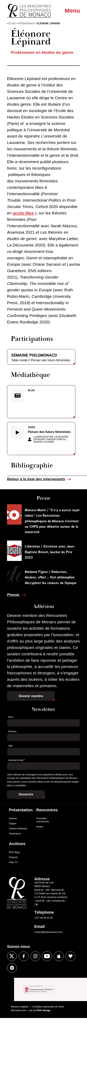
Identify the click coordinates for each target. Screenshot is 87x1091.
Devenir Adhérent (18, 828)
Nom (10, 717)
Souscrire (26, 794)
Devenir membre (31, 696)
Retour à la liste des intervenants (36, 479)
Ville (10, 745)
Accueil (11, 23)
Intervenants (26, 23)
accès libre (23, 213)
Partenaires (15, 833)
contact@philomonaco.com (48, 932)
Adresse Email (16, 760)
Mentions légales (19, 1006)
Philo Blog (14, 852)
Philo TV (13, 862)
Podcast (13, 857)
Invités (39, 826)
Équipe (12, 823)
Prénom (12, 731)
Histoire (13, 818)
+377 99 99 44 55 (43, 918)
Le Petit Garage (42, 1010)
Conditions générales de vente (48, 1006)
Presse (13, 595)
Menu (72, 10)
